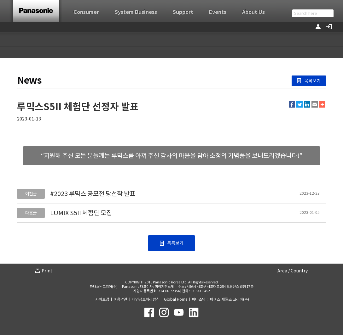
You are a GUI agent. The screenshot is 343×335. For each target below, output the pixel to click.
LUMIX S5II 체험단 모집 (81, 213)
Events (217, 12)
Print (47, 271)
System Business (136, 12)
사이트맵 (102, 299)
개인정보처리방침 (146, 299)
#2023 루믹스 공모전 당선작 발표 (92, 194)
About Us (253, 12)
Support (183, 12)
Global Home (175, 299)
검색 (329, 13)
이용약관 (120, 299)
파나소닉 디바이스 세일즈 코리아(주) (220, 299)
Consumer (86, 12)
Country (299, 271)
